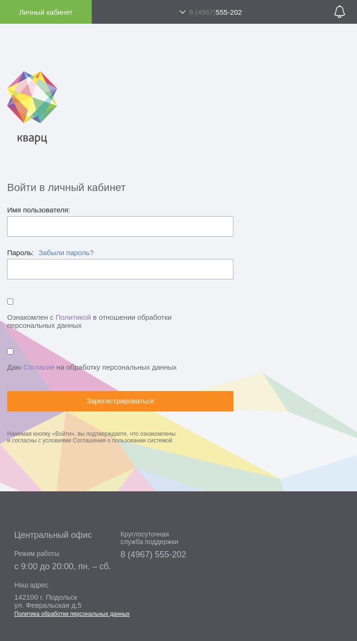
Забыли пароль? (66, 253)
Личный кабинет (46, 12)
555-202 (215, 12)
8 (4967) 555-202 (153, 554)
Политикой (73, 317)
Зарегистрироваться (120, 401)
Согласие (39, 367)
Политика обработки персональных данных (72, 614)
